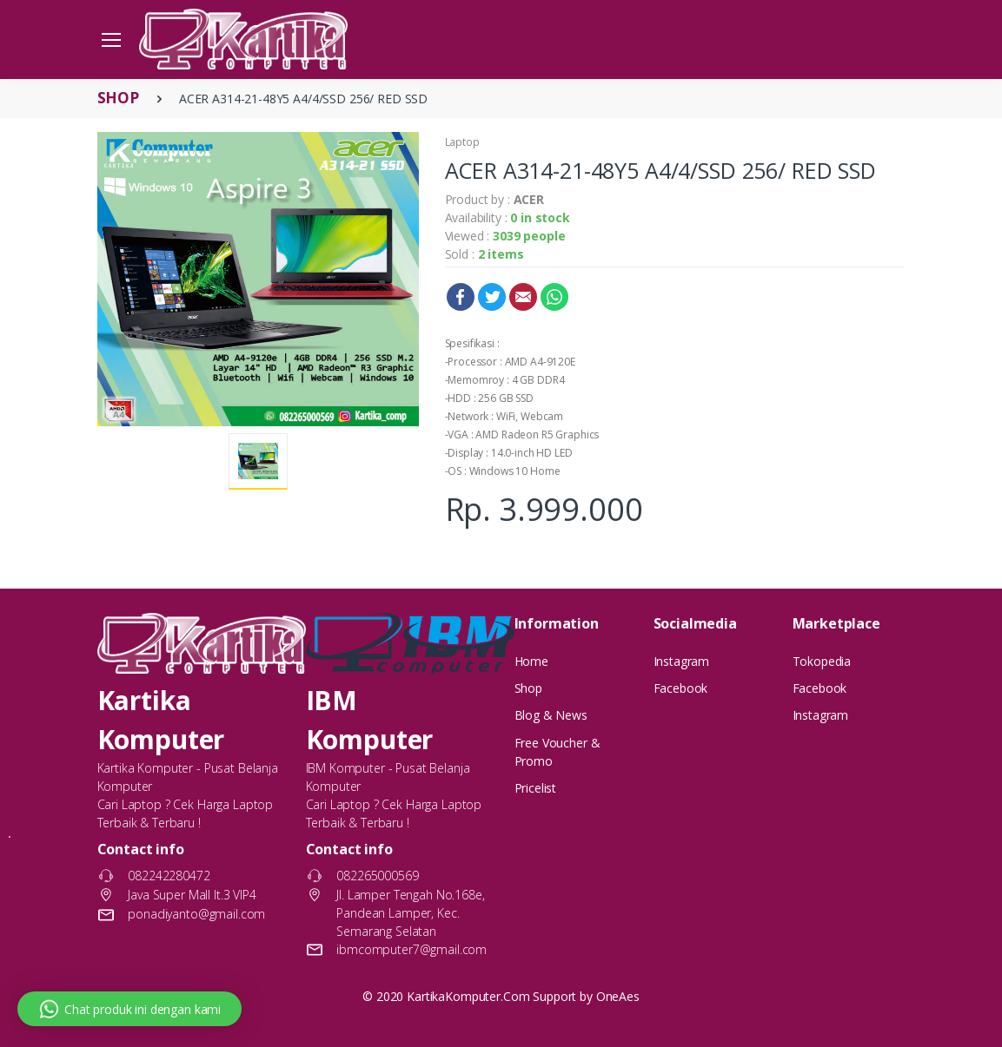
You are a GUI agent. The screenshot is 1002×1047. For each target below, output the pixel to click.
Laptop (462, 142)
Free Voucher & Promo (557, 751)
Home (531, 661)
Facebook (460, 297)
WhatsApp (554, 297)
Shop (528, 688)
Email (523, 297)
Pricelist (535, 788)
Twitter (492, 297)
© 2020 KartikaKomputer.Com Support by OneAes (501, 996)
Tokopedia (822, 661)
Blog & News (550, 715)
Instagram (682, 661)
